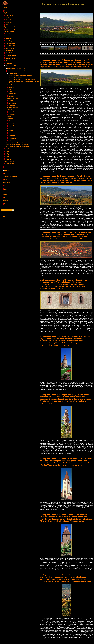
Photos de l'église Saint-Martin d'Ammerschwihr (22, 79)
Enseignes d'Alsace (9, 31)
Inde (5, 189)
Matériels (5, 200)
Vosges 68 (8, 159)
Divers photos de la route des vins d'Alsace (17, 146)
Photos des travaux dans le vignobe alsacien (18, 144)
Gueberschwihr (11, 93)
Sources (6, 204)
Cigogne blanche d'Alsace (11, 27)
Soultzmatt (10, 130)
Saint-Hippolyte (13, 123)
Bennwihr (10, 85)
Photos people (6, 182)
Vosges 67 (8, 156)
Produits (6, 198)
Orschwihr (10, 109)
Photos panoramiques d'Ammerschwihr (21, 75)
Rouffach (11, 121)
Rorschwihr (10, 118)
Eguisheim (12, 91)
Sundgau (8, 149)
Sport (5, 185)
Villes (7, 151)
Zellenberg (12, 140)
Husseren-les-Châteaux (13, 98)
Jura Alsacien (9, 33)
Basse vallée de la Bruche (13, 19)
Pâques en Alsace (8, 50)
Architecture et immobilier (10, 176)
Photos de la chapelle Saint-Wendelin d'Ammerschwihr (24, 81)
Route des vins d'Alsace (12, 66)
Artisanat (6, 17)
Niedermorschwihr (12, 107)
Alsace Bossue (9, 15)
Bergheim (11, 87)
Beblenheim (10, 83)
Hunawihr (11, 96)
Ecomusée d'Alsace (11, 29)
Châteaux (8, 25)
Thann (10, 133)
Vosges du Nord (10, 163)
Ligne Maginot (10, 40)
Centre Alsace (9, 22)
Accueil (5, 7)
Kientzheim (12, 105)
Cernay (9, 89)
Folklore (6, 35)
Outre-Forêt (9, 53)
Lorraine (6, 170)
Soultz (10, 128)
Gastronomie (7, 179)
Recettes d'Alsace (10, 58)
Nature (6, 173)
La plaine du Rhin (11, 55)
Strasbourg (9, 63)
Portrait (5, 194)
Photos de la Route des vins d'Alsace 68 (18, 71)
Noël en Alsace (10, 48)
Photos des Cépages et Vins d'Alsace (15, 142)
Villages (8, 154)
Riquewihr (12, 114)
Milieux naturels (10, 43)
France (6, 167)
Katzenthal (12, 100)
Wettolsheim (12, 138)
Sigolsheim (12, 126)
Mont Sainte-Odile (11, 46)
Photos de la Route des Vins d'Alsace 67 (18, 68)
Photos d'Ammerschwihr (15, 77)
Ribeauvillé (12, 112)
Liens (4, 192)
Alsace (6, 11)
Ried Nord (8, 60)
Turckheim (12, 135)
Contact (5, 206)
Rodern (9, 116)
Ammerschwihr (13, 73)
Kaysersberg (12, 103)
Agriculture (7, 13)
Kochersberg (9, 38)
